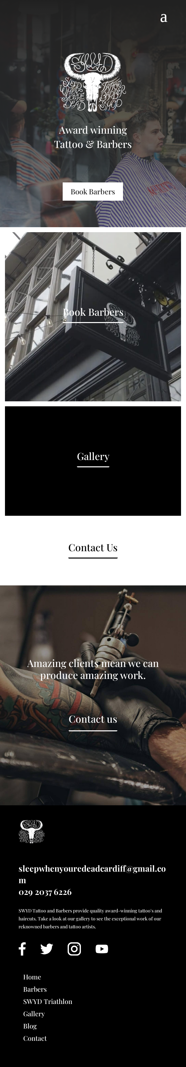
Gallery (93, 456)
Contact (35, 1038)
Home (32, 976)
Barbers (35, 988)
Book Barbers (93, 191)
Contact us (93, 718)
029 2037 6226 (45, 891)
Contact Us (93, 547)
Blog (30, 1025)
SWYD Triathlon (47, 1001)
